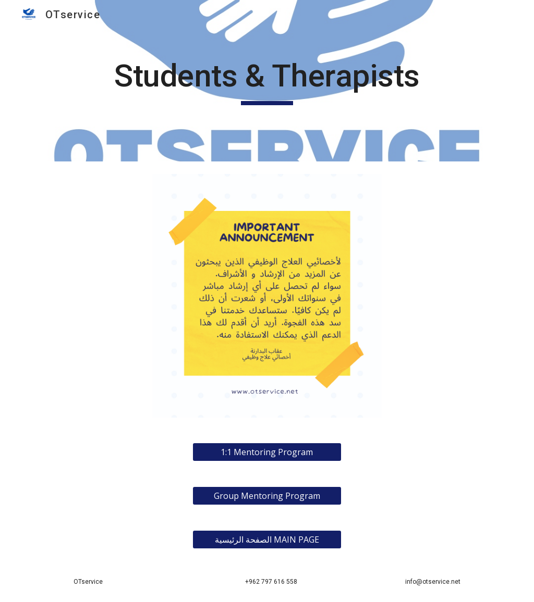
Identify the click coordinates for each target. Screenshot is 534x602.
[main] (267, 80)
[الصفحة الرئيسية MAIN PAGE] (267, 539)
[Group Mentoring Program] (267, 496)
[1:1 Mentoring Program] (267, 452)
